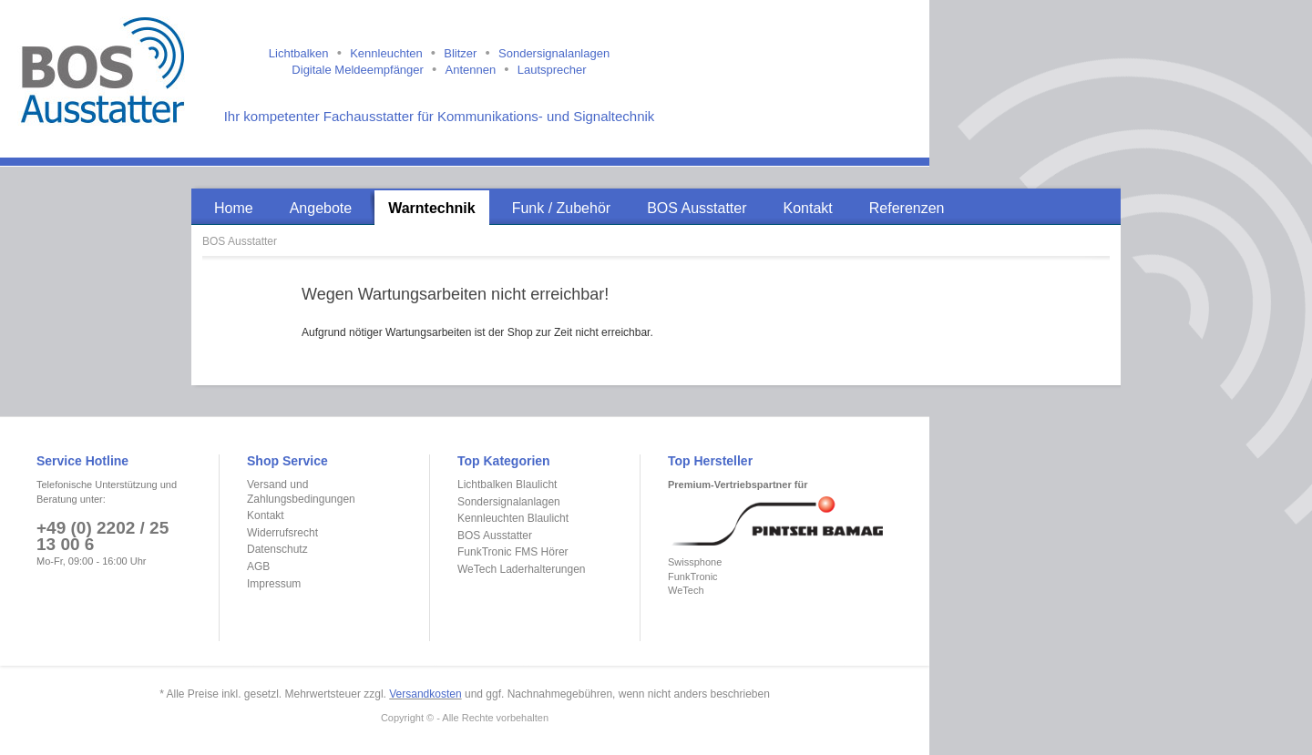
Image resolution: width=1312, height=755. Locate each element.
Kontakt (265, 515)
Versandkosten (425, 694)
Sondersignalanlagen (554, 53)
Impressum (274, 583)
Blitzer (460, 53)
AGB (258, 566)
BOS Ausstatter (239, 241)
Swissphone (695, 561)
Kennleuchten (386, 53)
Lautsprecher (552, 70)
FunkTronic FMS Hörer (513, 552)
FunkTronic (693, 576)
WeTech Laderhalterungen (521, 569)
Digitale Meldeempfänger (358, 70)
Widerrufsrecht (282, 532)
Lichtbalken (299, 53)
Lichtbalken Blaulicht (507, 484)
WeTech (686, 590)
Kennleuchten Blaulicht (513, 518)
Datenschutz (277, 549)
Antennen (470, 70)
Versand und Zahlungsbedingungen (301, 491)
